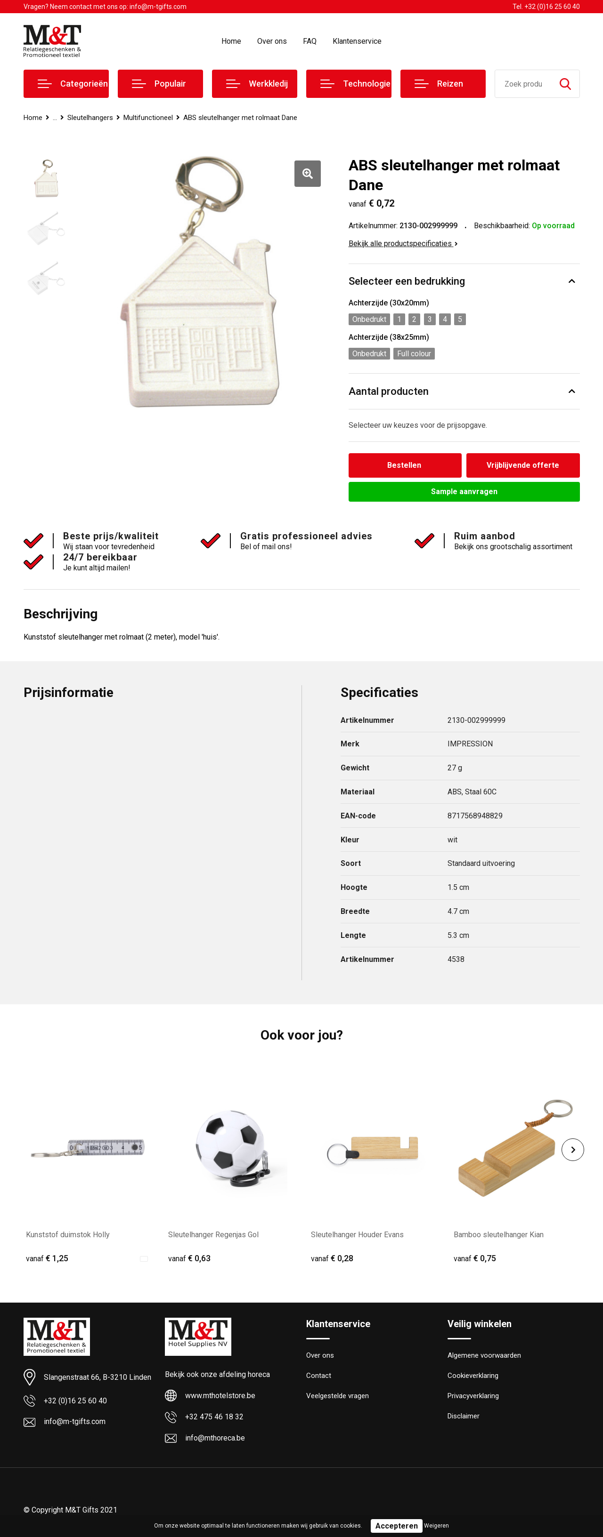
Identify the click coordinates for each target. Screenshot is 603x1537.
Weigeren (436, 1525)
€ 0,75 (475, 1258)
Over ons (272, 41)
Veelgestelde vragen (337, 1396)
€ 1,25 (47, 1258)
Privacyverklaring (473, 1396)
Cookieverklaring (473, 1375)
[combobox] (523, 83)
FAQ (310, 41)
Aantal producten (389, 391)
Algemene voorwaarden (484, 1355)
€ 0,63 (189, 1258)
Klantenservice (357, 41)
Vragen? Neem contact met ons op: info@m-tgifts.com (105, 6)
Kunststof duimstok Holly (68, 1234)
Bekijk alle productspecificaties (403, 243)
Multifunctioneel (148, 117)
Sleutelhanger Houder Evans (357, 1234)
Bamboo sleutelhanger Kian (499, 1234)
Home (231, 41)
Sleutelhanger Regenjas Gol (213, 1234)
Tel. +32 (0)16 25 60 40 (546, 6)
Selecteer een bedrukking (407, 281)
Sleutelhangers (90, 117)
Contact (318, 1375)
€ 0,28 (332, 1258)
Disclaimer (464, 1416)
